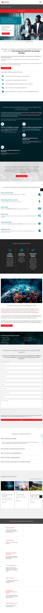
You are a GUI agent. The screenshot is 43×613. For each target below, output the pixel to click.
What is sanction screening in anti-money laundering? (15, 462)
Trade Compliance (5, 342)
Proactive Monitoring (26, 340)
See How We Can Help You (21, 176)
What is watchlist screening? (8, 439)
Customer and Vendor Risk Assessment (29, 339)
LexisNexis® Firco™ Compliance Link (21, 311)
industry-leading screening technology (30, 114)
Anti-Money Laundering (5, 337)
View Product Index (21, 578)
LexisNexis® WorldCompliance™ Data (8, 311)
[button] (21, 372)
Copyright (11, 609)
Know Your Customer (5, 340)
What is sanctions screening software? (11, 453)
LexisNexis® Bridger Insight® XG (33, 310)
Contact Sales (5, 33)
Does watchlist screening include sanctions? (13, 449)
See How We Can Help (6, 68)
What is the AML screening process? (10, 457)
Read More (5, 502)
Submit (21, 419)
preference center (29, 416)
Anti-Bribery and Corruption (27, 337)
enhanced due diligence (10, 154)
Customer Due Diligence (6, 339)
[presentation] (8, 411)
